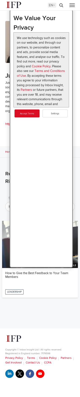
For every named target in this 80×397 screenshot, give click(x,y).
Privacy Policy (14, 358)
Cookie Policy (41, 66)
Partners (26, 90)
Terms (31, 358)
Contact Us (33, 362)
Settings (55, 113)
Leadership (14, 291)
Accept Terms (27, 113)
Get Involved (13, 362)
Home (9, 152)
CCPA (47, 362)
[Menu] (72, 5)
